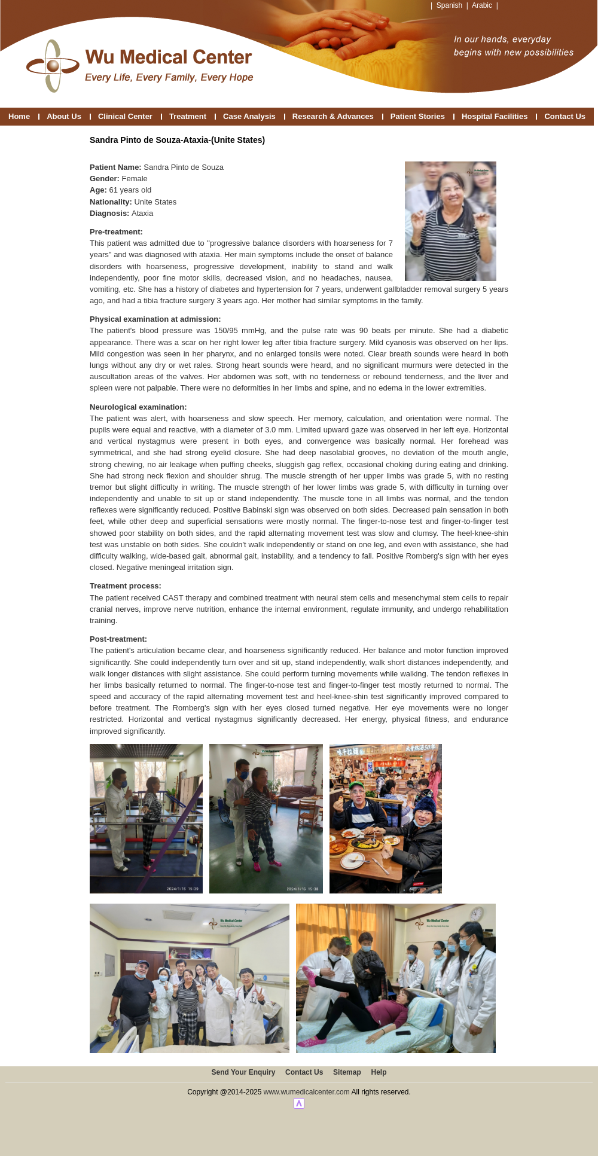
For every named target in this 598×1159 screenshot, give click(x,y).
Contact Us (564, 116)
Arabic (482, 5)
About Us (64, 116)
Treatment (187, 116)
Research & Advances (333, 116)
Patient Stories (417, 116)
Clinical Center (125, 116)
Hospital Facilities (495, 116)
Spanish (449, 5)
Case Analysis (249, 116)
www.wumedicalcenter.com (307, 1092)
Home (19, 116)
